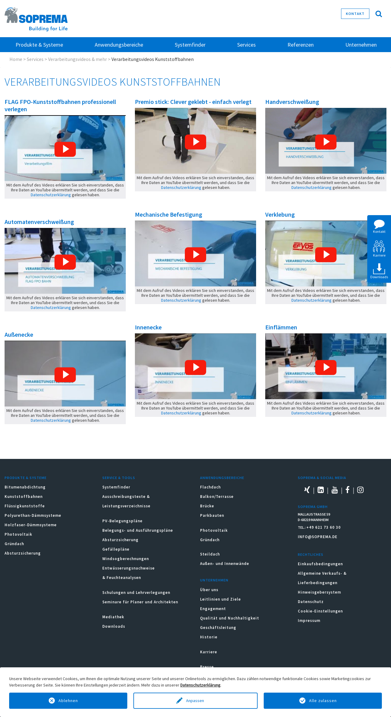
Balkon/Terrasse (217, 496)
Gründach (14, 543)
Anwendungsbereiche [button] (119, 44)
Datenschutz (311, 601)
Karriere (208, 652)
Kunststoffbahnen (24, 496)
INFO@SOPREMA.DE (317, 536)
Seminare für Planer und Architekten (140, 602)
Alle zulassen (323, 700)
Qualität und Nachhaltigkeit (229, 618)
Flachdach (210, 487)
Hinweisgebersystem (319, 592)
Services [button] (246, 44)
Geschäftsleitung (218, 627)
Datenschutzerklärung (51, 194)
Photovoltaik (18, 534)
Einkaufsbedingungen (320, 563)
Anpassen (195, 700)
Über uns (209, 589)
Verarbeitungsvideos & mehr (77, 59)
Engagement (213, 608)
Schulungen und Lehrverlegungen (136, 592)
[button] (65, 149)
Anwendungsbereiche (222, 477)
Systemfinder (116, 487)
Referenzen (300, 44)
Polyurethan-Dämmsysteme (33, 515)
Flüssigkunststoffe (25, 506)
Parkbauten (212, 515)
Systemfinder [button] (190, 44)
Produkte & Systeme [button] (39, 44)
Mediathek (113, 616)
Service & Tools (118, 477)
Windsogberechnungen (125, 558)
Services (35, 59)
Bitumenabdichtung (25, 487)
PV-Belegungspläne (122, 521)
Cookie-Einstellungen (320, 611)
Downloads (113, 626)
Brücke (207, 506)
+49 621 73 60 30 (323, 527)
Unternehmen (214, 580)
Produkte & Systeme (26, 477)
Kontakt (355, 13)
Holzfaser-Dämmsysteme (31, 524)
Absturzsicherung (23, 553)
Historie (208, 637)
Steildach (210, 554)
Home (15, 59)
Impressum (309, 620)
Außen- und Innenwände (224, 563)
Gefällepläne (115, 549)
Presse (207, 666)
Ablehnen (68, 700)
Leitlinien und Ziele (220, 599)
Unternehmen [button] (361, 44)
